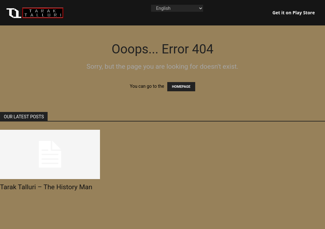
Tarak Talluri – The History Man (46, 187)
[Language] (177, 8)
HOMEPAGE (181, 87)
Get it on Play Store (293, 13)
